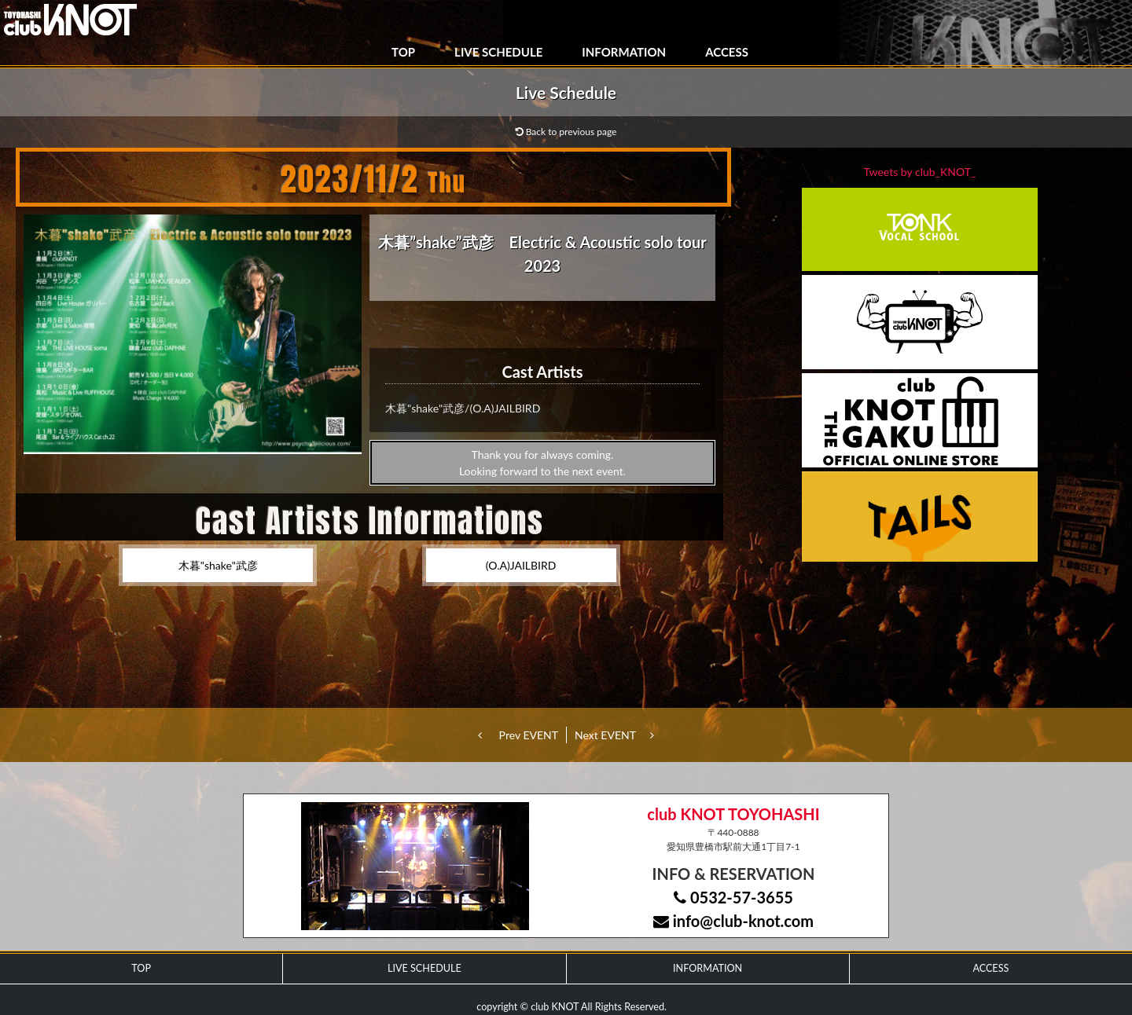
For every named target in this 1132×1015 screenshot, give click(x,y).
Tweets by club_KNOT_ (920, 171)
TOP (403, 52)
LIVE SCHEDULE (498, 52)
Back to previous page (566, 131)
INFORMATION (624, 52)
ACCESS (726, 52)
